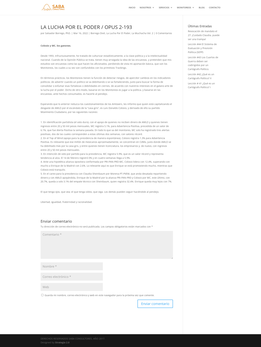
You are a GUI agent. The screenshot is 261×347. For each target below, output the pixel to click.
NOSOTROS (145, 7)
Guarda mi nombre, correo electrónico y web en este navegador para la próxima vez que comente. (99, 295)
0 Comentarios (164, 33)
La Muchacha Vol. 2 (142, 33)
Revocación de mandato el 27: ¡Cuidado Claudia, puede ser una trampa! (204, 35)
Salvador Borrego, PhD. (58, 33)
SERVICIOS (164, 7)
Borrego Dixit (98, 33)
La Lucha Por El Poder (118, 33)
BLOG (202, 7)
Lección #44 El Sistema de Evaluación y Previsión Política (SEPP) (202, 48)
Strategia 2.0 (62, 342)
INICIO (132, 7)
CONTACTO (214, 7)
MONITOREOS (184, 7)
